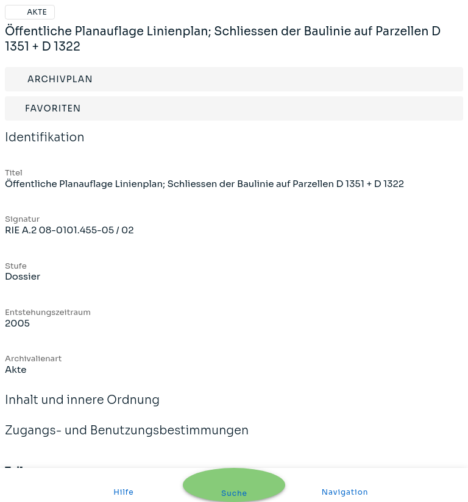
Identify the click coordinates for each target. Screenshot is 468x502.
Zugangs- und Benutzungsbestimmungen (127, 438)
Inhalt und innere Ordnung (82, 408)
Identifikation (45, 145)
